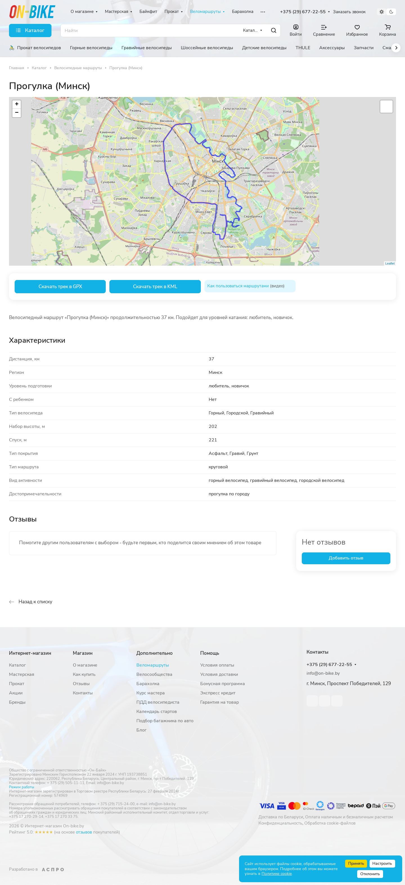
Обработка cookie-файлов (330, 823)
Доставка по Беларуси (280, 817)
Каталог (17, 665)
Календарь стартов (156, 711)
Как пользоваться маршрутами (238, 286)
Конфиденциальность (280, 823)
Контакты (83, 693)
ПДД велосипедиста (157, 702)
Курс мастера (150, 693)
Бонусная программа (222, 684)
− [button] (17, 113)
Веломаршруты (152, 665)
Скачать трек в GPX (60, 286)
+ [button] (17, 104)
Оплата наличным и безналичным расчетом (349, 817)
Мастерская (21, 674)
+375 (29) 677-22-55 (303, 12)
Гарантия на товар (219, 702)
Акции (15, 693)
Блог (141, 730)
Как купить (84, 674)
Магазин (83, 653)
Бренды (17, 702)
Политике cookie (277, 873)
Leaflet (390, 263)
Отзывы (81, 684)
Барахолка (147, 684)
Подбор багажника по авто (165, 721)
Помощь (209, 653)
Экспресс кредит (217, 693)
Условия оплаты (217, 665)
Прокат (16, 684)
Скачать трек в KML (155, 286)
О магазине (85, 665)
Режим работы (21, 787)
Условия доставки (219, 674)
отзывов (84, 832)
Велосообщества (154, 674)
